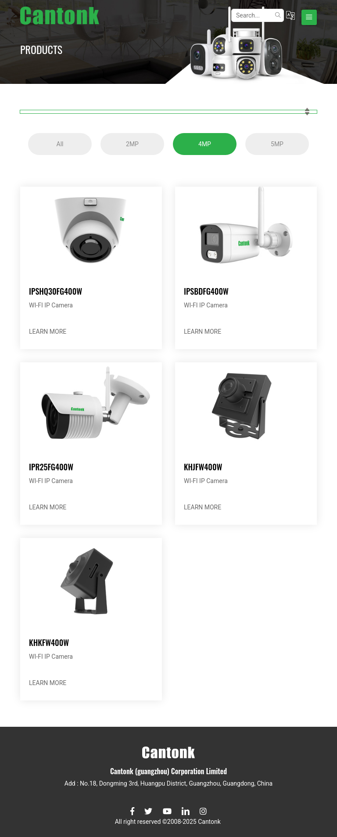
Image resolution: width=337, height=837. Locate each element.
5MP (277, 144)
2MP (132, 144)
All (60, 144)
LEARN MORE (47, 331)
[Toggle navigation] (309, 17)
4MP (204, 144)
